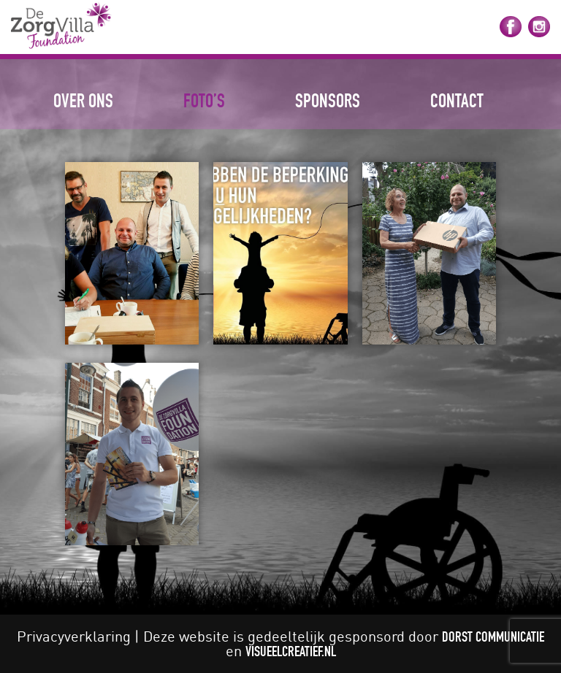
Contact (457, 100)
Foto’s (204, 100)
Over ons (83, 100)
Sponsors (327, 100)
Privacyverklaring (74, 636)
